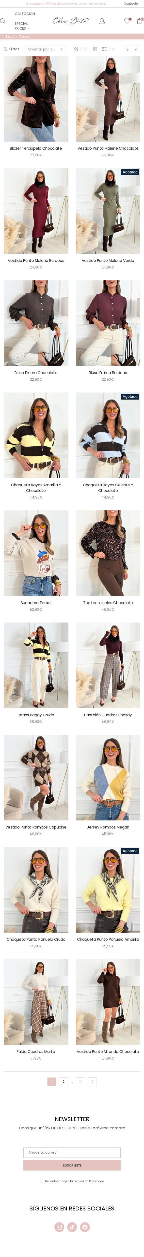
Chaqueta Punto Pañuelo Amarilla (108, 944)
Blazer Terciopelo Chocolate (36, 148)
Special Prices (22, 26)
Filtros (11, 49)
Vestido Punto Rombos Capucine (36, 828)
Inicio (10, 36)
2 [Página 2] (63, 1095)
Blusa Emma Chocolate (36, 373)
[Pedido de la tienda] (45, 49)
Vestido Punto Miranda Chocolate (108, 1062)
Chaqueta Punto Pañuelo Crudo (36, 941)
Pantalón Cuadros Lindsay (108, 716)
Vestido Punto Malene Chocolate (108, 148)
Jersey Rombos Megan (108, 828)
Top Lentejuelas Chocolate (108, 604)
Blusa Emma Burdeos (108, 373)
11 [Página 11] (80, 1095)
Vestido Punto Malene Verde (107, 260)
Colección (26, 13)
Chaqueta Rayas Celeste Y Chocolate (107, 488)
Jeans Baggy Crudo (36, 716)
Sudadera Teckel (36, 604)
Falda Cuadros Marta (36, 1059)
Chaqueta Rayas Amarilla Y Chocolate (36, 488)
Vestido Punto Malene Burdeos (36, 260)
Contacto (131, 4)
